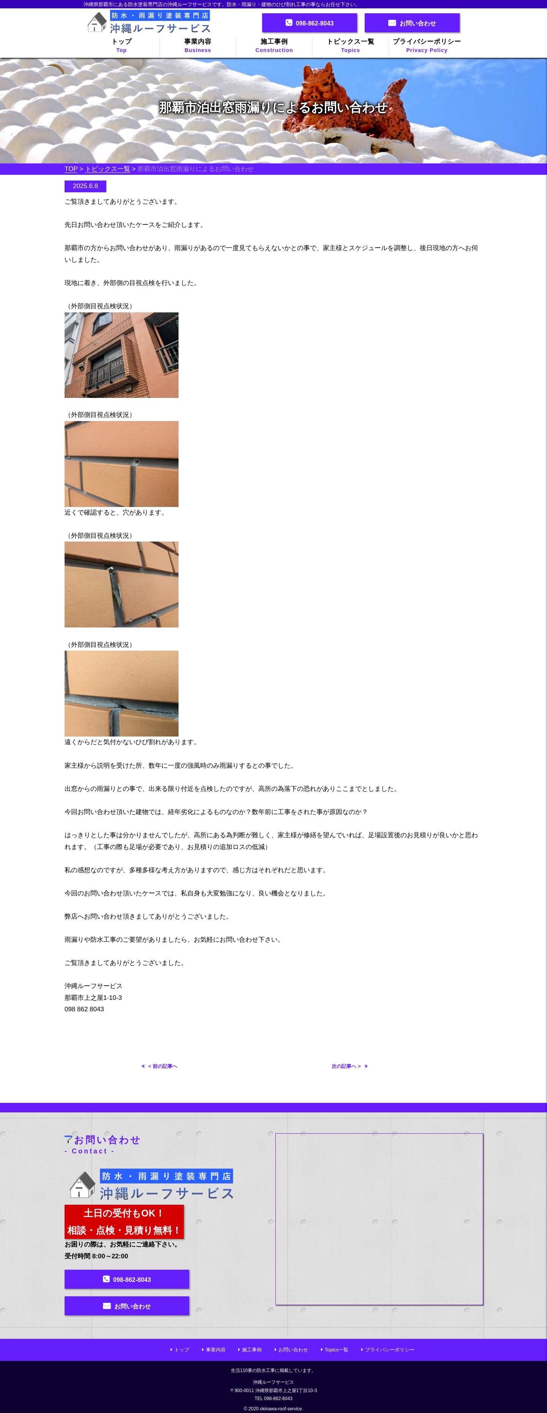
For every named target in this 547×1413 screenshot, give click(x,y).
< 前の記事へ (162, 1066)
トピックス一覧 (351, 46)
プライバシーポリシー (427, 46)
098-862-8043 (315, 23)
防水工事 (266, 1368)
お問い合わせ (418, 23)
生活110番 (241, 1368)
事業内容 (198, 46)
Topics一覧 (337, 1348)
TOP (71, 169)
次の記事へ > (346, 1066)
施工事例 (274, 46)
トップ (122, 46)
